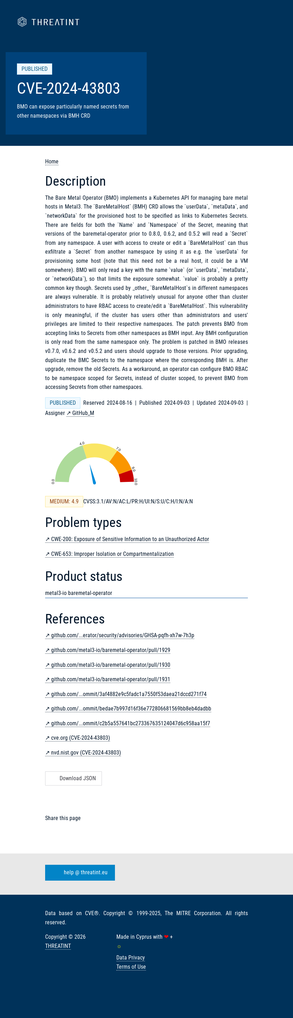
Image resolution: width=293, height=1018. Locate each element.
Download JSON (73, 778)
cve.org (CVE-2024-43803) (80, 737)
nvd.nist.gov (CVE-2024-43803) (86, 752)
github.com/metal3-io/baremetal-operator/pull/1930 (110, 665)
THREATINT (58, 946)
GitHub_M (83, 413)
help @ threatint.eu (79, 873)
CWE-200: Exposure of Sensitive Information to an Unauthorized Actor (130, 539)
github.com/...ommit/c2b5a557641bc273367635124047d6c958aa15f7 (130, 723)
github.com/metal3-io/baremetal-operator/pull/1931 (110, 679)
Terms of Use (131, 966)
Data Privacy (130, 957)
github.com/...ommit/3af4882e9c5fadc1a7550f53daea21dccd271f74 (129, 694)
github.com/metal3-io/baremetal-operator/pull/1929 (110, 650)
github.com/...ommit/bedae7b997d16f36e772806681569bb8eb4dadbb (131, 708)
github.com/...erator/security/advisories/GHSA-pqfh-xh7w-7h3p (122, 635)
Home (52, 161)
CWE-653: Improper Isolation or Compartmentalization (112, 554)
